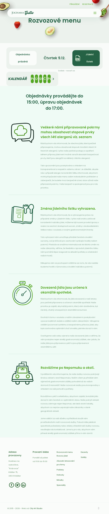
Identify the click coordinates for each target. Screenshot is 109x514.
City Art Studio (36, 508)
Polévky (60, 469)
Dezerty (84, 452)
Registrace (87, 4)
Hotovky (60, 475)
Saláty (83, 457)
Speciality (61, 485)
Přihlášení (74, 4)
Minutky (60, 480)
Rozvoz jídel (62, 455)
